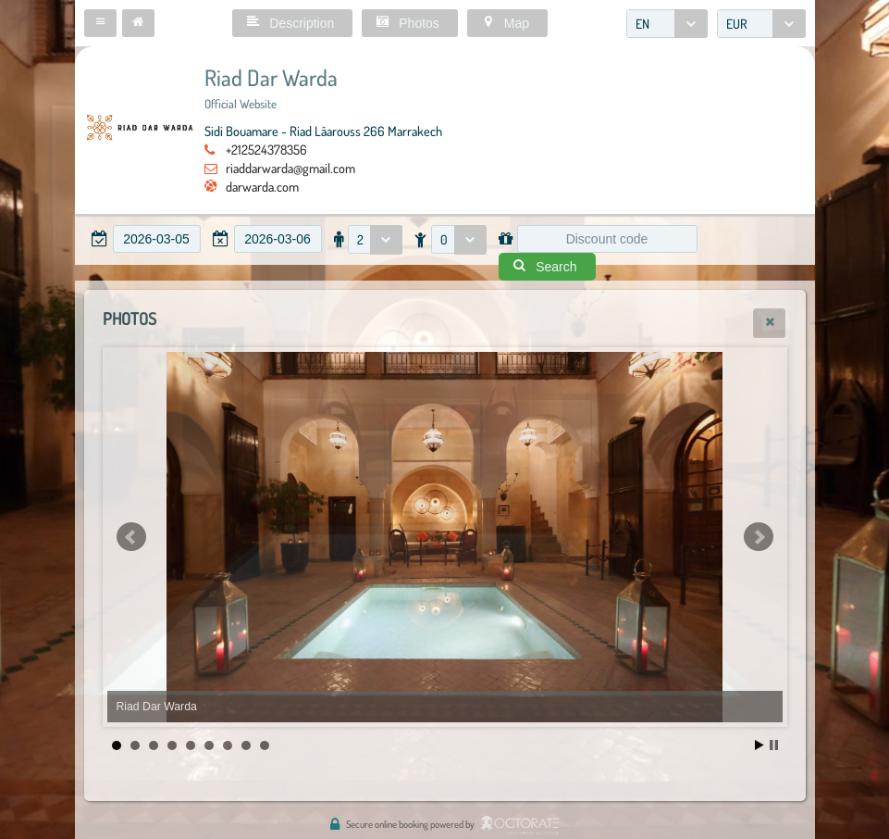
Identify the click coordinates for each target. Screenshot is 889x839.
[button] (100, 23)
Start (759, 745)
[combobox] (667, 23)
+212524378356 (266, 149)
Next (758, 537)
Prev (131, 537)
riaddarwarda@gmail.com (290, 167)
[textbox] (157, 239)
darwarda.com (262, 186)
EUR (736, 23)
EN (642, 23)
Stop (774, 745)
